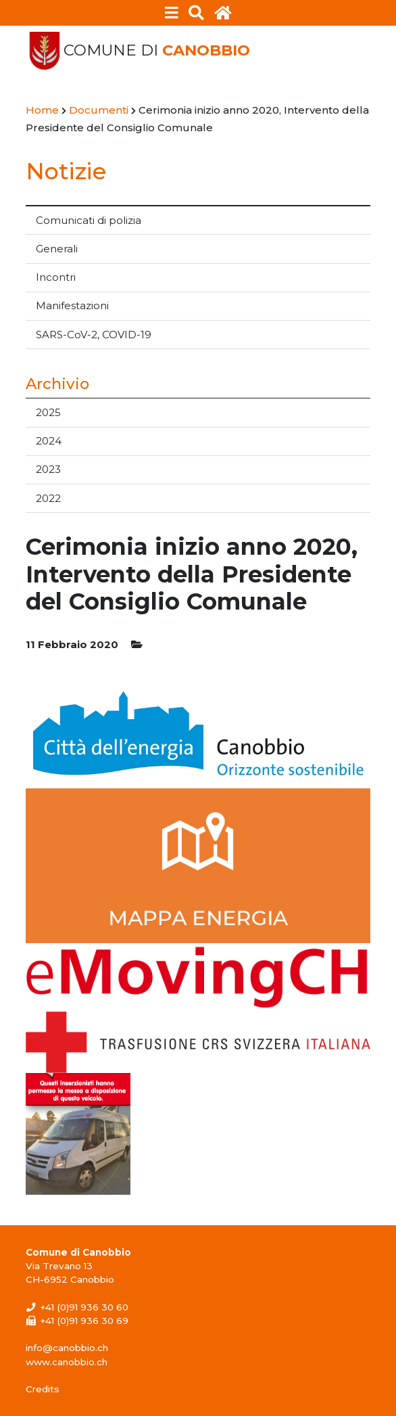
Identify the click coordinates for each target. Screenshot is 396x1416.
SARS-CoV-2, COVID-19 (93, 334)
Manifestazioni (72, 305)
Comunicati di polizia (88, 220)
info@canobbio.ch (67, 1347)
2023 (48, 469)
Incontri (56, 277)
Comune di (157, 50)
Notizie (66, 171)
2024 (48, 440)
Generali (57, 248)
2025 (48, 412)
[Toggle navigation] (172, 13)
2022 (48, 498)
